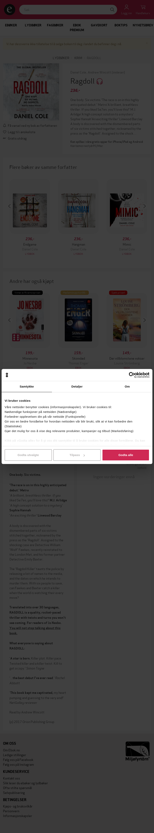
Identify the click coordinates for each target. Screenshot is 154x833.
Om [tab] (127, 386)
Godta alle (125, 455)
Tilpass (77, 455)
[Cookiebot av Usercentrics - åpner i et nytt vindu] (131, 375)
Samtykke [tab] (27, 386)
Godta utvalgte (28, 455)
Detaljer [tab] (77, 386)
